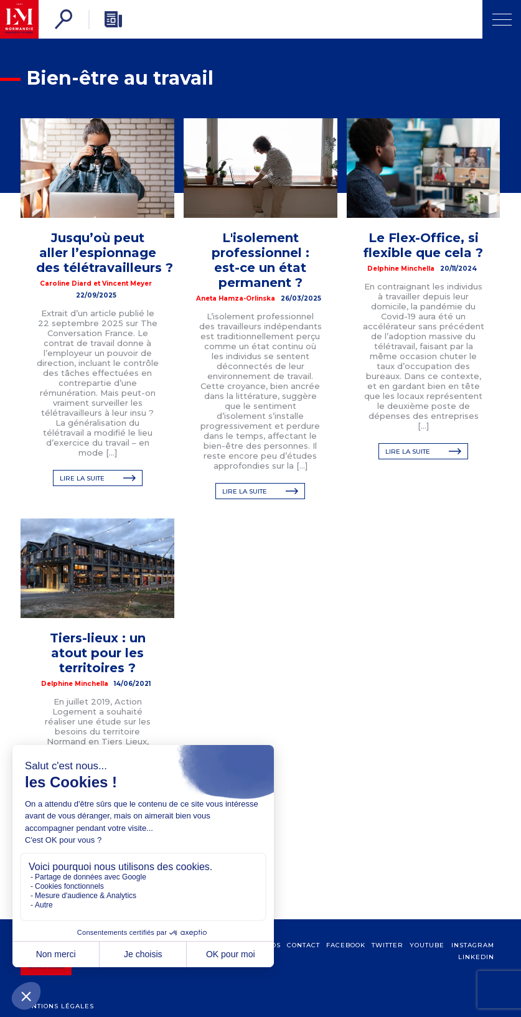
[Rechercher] (63, 19)
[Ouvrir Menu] (501, 19)
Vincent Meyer (127, 283)
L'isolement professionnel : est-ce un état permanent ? (260, 260)
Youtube (427, 958)
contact (303, 958)
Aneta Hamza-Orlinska (235, 298)
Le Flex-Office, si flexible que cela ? (423, 245)
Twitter (387, 958)
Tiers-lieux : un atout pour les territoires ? (98, 652)
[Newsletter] (113, 19)
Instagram (472, 958)
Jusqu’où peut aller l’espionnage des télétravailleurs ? (104, 252)
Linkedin (476, 969)
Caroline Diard (66, 283)
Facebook (345, 958)
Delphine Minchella (400, 269)
